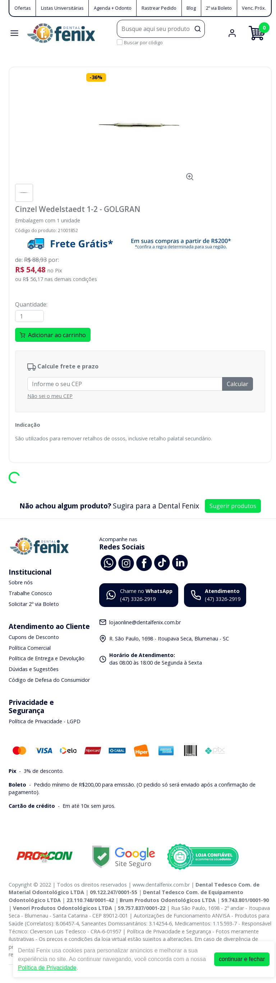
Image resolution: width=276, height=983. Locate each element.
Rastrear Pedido (159, 8)
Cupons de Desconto (34, 637)
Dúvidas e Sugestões (34, 669)
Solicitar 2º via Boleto (34, 604)
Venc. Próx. (254, 8)
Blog (191, 8)
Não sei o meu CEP (50, 396)
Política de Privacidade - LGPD (44, 721)
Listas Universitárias (62, 8)
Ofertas (22, 8)
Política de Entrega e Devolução (46, 658)
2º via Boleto (219, 8)
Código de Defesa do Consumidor (49, 679)
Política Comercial (30, 647)
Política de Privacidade (47, 968)
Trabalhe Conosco (30, 593)
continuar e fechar (242, 959)
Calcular (237, 384)
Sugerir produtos (233, 506)
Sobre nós (21, 582)
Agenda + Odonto (113, 8)
